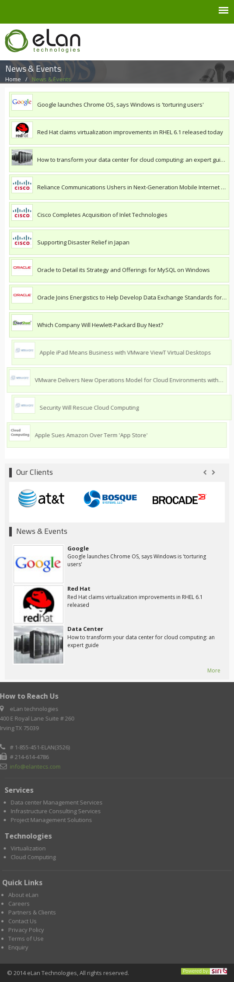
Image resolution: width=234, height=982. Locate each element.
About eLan (23, 897)
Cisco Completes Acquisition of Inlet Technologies (102, 215)
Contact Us (22, 923)
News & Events (52, 79)
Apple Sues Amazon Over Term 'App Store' (89, 435)
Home (15, 79)
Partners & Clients (32, 914)
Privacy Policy (26, 932)
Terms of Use (26, 940)
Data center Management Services (59, 802)
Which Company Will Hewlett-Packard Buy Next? (100, 325)
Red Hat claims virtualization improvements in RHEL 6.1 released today (131, 132)
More (213, 670)
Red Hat (79, 588)
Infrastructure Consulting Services (58, 811)
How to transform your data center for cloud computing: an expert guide (132, 160)
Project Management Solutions (53, 820)
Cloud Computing (35, 857)
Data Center (85, 629)
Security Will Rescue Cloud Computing (91, 407)
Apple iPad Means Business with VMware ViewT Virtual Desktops (127, 352)
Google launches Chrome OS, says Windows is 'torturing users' (120, 104)
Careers (19, 905)
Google (78, 548)
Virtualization (30, 848)
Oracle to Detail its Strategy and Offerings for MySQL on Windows (123, 270)
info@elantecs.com (33, 766)
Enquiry (18, 949)
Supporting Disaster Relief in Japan (84, 242)
